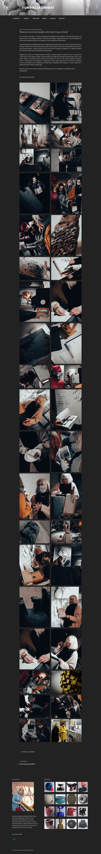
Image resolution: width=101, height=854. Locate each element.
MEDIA (44, 18)
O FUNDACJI (16, 18)
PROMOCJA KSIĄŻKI (28, 751)
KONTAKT (62, 18)
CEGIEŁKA (53, 18)
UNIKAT (39, 29)
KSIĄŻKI (27, 18)
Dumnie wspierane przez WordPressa (22, 850)
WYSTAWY (36, 18)
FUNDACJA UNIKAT (38, 8)
